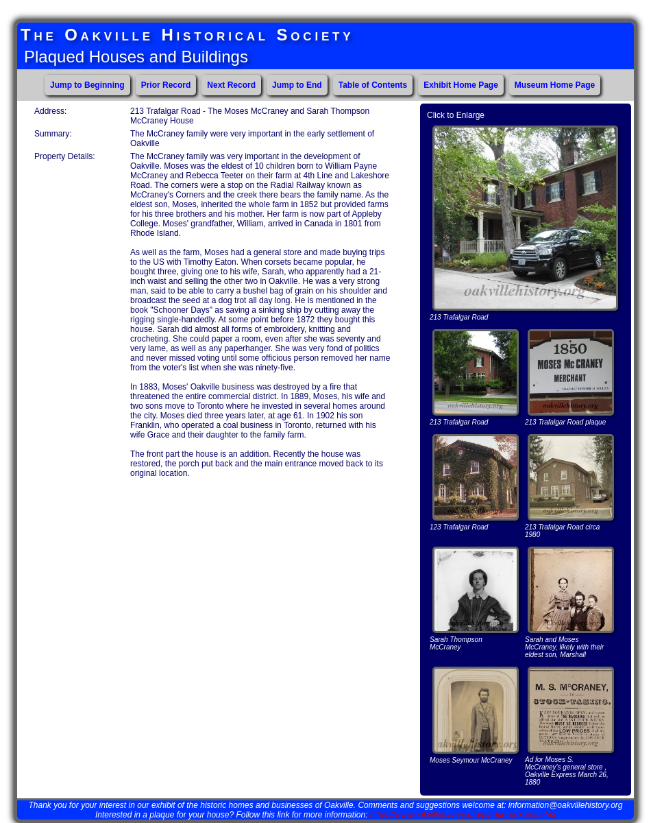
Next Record (231, 85)
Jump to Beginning (87, 85)
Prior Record (166, 85)
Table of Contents (373, 85)
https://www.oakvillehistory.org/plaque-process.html (463, 815)
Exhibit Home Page (460, 85)
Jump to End (297, 85)
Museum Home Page (555, 85)
